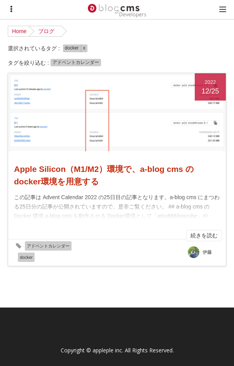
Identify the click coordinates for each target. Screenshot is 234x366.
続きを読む (204, 235)
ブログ (46, 31)
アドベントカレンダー (75, 62)
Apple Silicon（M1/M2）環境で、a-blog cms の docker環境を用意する (104, 175)
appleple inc (107, 350)
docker (72, 48)
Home (19, 31)
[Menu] (11, 9)
